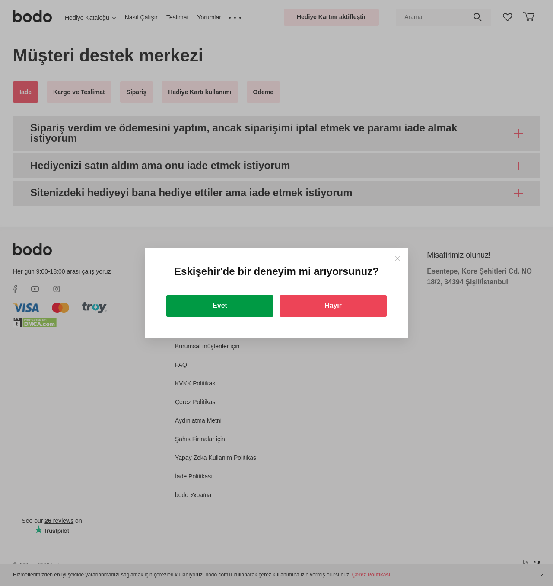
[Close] (397, 258)
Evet (220, 305)
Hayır (333, 305)
